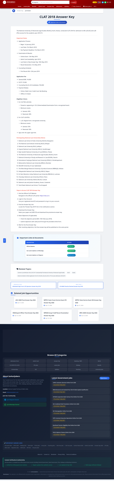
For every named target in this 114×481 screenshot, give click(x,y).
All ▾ (95, 6)
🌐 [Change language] (98, 2)
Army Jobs (43, 447)
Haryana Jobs (36, 449)
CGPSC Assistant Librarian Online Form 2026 (64, 385)
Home (19, 6)
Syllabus (66, 6)
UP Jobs (106, 447)
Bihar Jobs (7, 449)
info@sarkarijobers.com (12, 394)
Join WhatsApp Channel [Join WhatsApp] (11, 406)
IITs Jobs (36, 368)
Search (72, 2)
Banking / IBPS (78, 363)
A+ (107, 2)
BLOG (99, 363)
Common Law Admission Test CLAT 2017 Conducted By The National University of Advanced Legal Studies (41, 274)
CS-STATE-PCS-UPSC (15, 368)
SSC (36, 372)
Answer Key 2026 (99, 447)
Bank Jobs (30, 447)
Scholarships (14, 372)
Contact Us (46, 456)
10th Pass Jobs (60, 447)
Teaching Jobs (51, 447)
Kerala (73, 274)
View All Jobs (104, 379)
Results (34, 6)
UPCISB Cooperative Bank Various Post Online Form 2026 (68, 399)
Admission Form (14, 363)
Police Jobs (37, 447)
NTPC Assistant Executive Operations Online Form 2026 (67, 421)
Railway (78, 368)
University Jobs (99, 372)
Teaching (78, 372)
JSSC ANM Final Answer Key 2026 (26, 301)
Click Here (70, 247)
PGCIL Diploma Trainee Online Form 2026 (63, 435)
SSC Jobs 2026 (8, 447)
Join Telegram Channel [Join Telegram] (11, 401)
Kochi (68, 274)
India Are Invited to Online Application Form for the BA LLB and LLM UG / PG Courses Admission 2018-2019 (41, 277)
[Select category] (34, 2)
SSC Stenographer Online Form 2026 (62, 413)
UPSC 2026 (16, 447)
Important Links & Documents (57, 22)
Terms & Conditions (71, 456)
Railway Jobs (23, 447)
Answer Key (50, 6)
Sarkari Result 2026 (78, 447)
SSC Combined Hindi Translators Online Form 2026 (66, 406)
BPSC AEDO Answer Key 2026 (88, 314)
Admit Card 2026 (89, 447)
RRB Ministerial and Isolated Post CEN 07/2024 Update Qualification (70, 392)
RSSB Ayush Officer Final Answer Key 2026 (25, 314)
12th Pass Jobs (68, 447)
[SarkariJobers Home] (9, 2)
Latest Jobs (27, 6)
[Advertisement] (57, 342)
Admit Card (41, 6)
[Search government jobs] (54, 2)
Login (93, 2)
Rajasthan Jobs (15, 449)
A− (109, 2)
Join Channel (70, 251)
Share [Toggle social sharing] (4, 240)
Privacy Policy (61, 456)
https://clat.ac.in (44, 196)
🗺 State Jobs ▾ (87, 6)
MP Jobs (29, 449)
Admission (59, 6)
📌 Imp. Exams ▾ (76, 6)
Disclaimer (53, 456)
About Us (40, 456)
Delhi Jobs (22, 449)
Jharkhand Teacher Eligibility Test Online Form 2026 (66, 428)
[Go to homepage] (13, 10)
